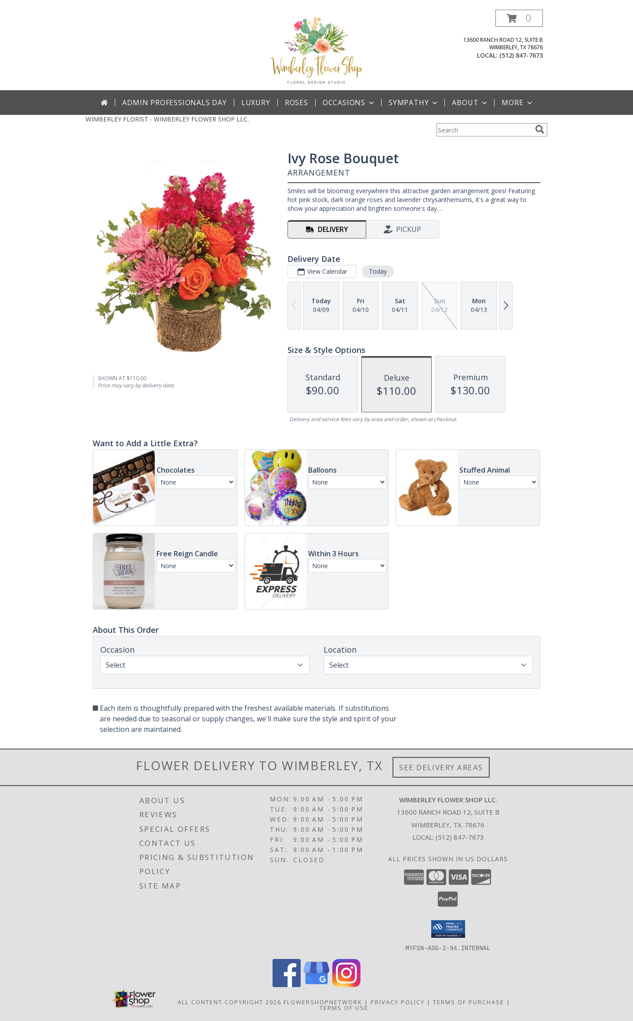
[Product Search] (484, 130)
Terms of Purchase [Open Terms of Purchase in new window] (468, 1002)
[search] (540, 129)
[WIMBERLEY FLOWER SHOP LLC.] (316, 50)
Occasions (349, 102)
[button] (519, 18)
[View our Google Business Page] (316, 984)
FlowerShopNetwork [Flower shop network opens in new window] (323, 1002)
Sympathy (414, 102)
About (470, 102)
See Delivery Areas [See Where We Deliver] (441, 767)
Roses (296, 102)
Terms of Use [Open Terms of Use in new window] (344, 1007)
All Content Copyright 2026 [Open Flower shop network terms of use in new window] (229, 1002)
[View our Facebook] (287, 984)
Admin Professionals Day (174, 102)
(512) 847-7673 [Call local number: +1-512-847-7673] (521, 55)
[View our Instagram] (346, 984)
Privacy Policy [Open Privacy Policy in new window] (398, 1002)
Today (378, 271)
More (518, 102)
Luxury (255, 102)
